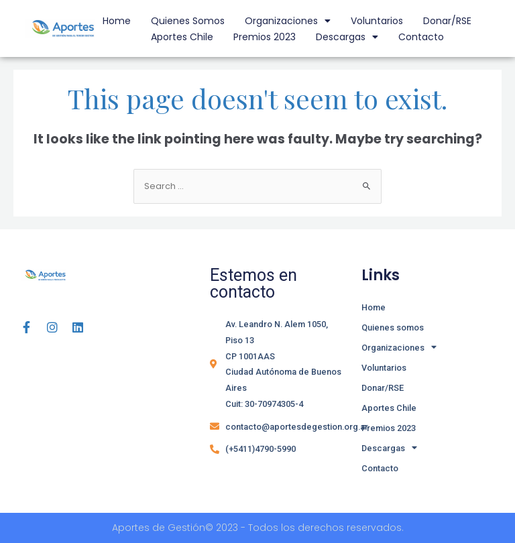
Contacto (421, 37)
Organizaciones (288, 21)
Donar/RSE (447, 20)
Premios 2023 (264, 37)
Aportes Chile (182, 37)
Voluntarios (377, 20)
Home (117, 20)
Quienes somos (188, 20)
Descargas (347, 37)
